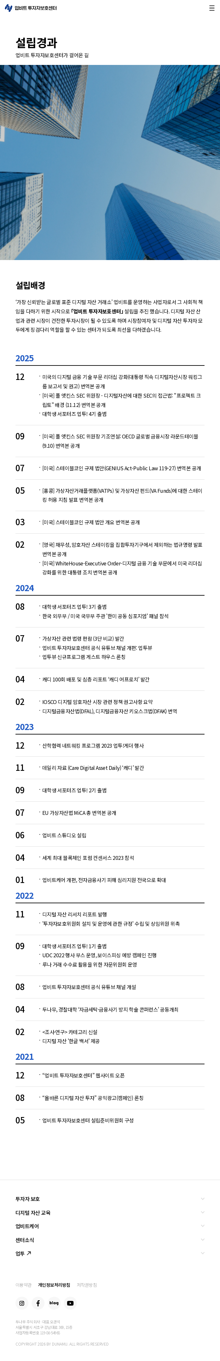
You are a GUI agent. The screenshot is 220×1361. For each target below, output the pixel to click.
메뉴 (212, 8)
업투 (23, 1253)
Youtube (70, 1303)
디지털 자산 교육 (33, 1212)
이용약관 (23, 1285)
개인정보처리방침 (54, 1285)
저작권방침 (87, 1285)
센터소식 (24, 1239)
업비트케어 (27, 1226)
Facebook (38, 1303)
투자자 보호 (27, 1198)
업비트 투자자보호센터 (30, 8)
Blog (54, 1303)
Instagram (21, 1303)
